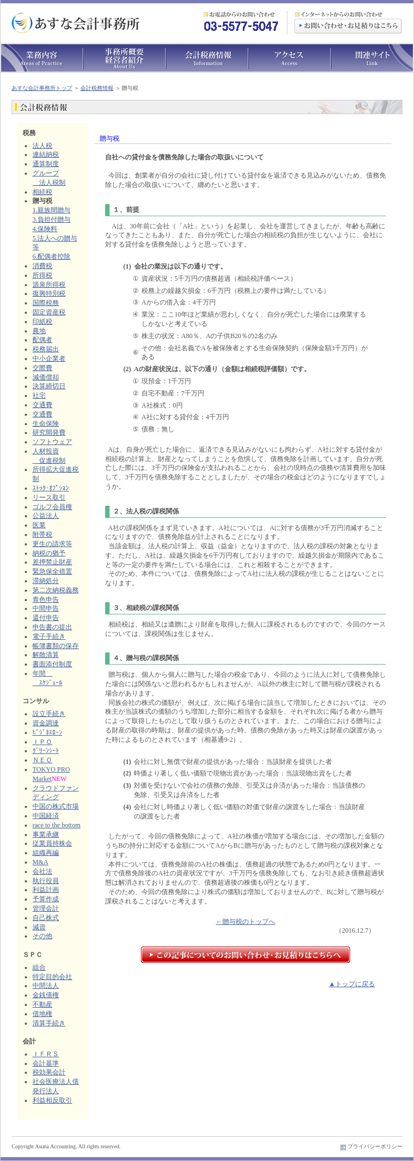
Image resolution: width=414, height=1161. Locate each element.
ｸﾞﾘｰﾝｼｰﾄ (45, 751)
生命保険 (45, 423)
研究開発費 (49, 432)
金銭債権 (45, 995)
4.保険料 (44, 229)
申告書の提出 (52, 627)
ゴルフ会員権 (52, 507)
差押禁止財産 (52, 562)
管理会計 (45, 908)
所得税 (42, 275)
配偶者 (42, 340)
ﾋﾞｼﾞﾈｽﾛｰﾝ (47, 732)
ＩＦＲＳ (45, 1054)
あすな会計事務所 (76, 23)
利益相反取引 (52, 1100)
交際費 (42, 368)
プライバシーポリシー (374, 1146)
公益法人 (45, 516)
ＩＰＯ (42, 742)
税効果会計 (49, 1072)
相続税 (42, 192)
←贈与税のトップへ (245, 921)
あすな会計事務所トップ (42, 88)
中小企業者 (49, 358)
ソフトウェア (52, 442)
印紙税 (42, 321)
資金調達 (45, 723)
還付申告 (45, 618)
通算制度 (45, 164)
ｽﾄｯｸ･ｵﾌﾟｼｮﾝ (50, 488)
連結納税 (45, 154)
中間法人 (45, 985)
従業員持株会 (52, 843)
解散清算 (45, 655)
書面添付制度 (52, 664)
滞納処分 (45, 581)
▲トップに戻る (352, 984)
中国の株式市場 (55, 806)
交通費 (42, 405)
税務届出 (45, 349)
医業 (39, 525)
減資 (39, 927)
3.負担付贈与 (51, 219)
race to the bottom (56, 825)
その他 (42, 936)
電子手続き (49, 636)
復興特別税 (49, 293)
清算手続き (49, 1023)
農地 (39, 331)
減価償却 (45, 377)
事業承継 (45, 834)
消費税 (42, 266)
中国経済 (45, 816)
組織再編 (45, 853)
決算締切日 (49, 386)
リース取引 (49, 497)
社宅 (39, 395)
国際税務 (45, 303)
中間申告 (45, 608)
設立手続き (49, 714)
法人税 (42, 145)
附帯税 (42, 534)
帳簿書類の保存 (55, 646)
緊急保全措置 (52, 571)
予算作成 (45, 899)
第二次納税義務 (55, 590)
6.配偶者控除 (51, 256)
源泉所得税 (49, 284)
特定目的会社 (52, 977)
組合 (39, 967)
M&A (40, 862)
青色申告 (45, 599)
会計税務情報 (96, 88)
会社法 (42, 871)
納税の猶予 (49, 553)
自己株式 (45, 918)
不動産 (42, 1004)
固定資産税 (49, 312)
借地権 (42, 1014)
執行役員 (45, 881)
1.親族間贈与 (51, 210)
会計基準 (45, 1063)
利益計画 (45, 890)
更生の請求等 (52, 544)
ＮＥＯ (42, 760)
